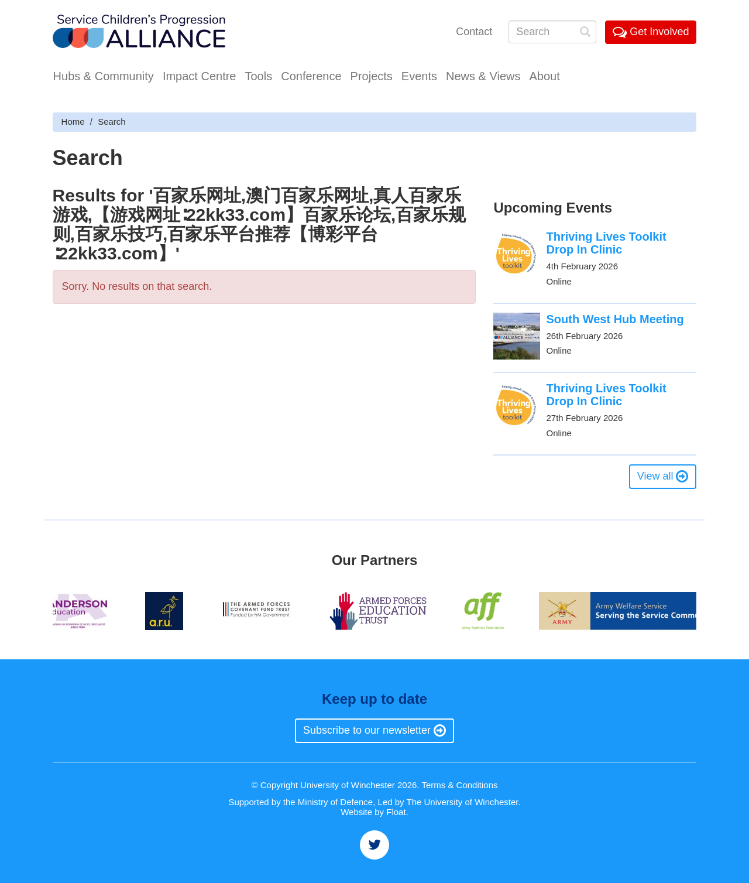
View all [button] (663, 476)
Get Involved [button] (651, 31)
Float (396, 812)
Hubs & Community (103, 76)
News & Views (483, 76)
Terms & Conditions (459, 785)
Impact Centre (199, 76)
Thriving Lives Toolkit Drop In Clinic (606, 243)
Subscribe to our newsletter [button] (374, 730)
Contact (474, 31)
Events (419, 76)
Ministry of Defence (335, 802)
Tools (258, 76)
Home (73, 121)
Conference (311, 76)
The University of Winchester (462, 802)
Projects (372, 76)
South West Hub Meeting (614, 319)
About (544, 76)
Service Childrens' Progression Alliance (139, 32)
